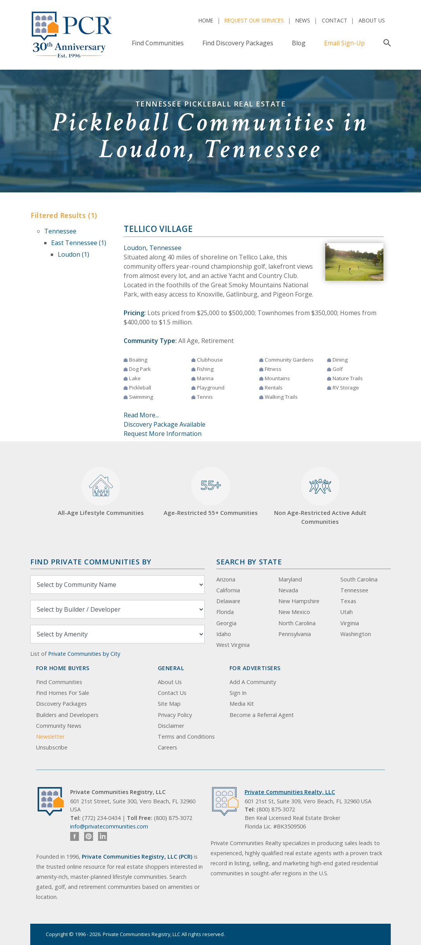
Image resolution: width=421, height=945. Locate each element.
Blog (298, 43)
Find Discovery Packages (237, 43)
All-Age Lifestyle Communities (101, 492)
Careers (167, 747)
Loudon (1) (73, 254)
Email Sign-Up (344, 43)
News (302, 20)
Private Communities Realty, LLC (290, 792)
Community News (58, 725)
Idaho (223, 634)
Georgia (226, 623)
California (228, 590)
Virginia (349, 623)
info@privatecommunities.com (109, 826)
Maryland (290, 579)
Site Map (169, 703)
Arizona (225, 579)
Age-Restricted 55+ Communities (211, 492)
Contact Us (172, 692)
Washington (355, 634)
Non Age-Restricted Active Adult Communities (320, 496)
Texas (348, 601)
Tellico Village (158, 228)
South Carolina (359, 579)
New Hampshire (298, 601)
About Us (372, 20)
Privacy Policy (175, 715)
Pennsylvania (294, 634)
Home (205, 20)
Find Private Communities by (90, 561)
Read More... (141, 415)
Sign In (238, 692)
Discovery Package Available (164, 424)
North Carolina (297, 623)
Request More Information (163, 433)
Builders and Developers (67, 715)
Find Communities (158, 43)
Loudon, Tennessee (152, 248)
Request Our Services (254, 20)
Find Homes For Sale (62, 692)
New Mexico (294, 612)
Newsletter (50, 736)
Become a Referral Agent (261, 715)
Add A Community (252, 682)
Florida (225, 612)
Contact (334, 20)
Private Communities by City (84, 653)
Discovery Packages (61, 703)
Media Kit (241, 703)
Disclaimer (171, 725)
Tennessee (60, 231)
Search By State (249, 561)
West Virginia (233, 644)
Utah (346, 612)
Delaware (228, 601)
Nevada (288, 590)
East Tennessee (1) (78, 242)
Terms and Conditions (186, 736)
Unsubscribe (51, 747)
